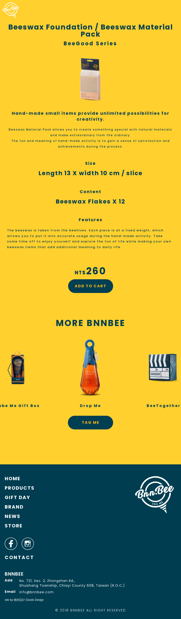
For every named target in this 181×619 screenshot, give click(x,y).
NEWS (13, 516)
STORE (13, 525)
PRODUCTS (20, 488)
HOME (12, 478)
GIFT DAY (17, 497)
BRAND (14, 507)
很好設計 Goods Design (29, 600)
